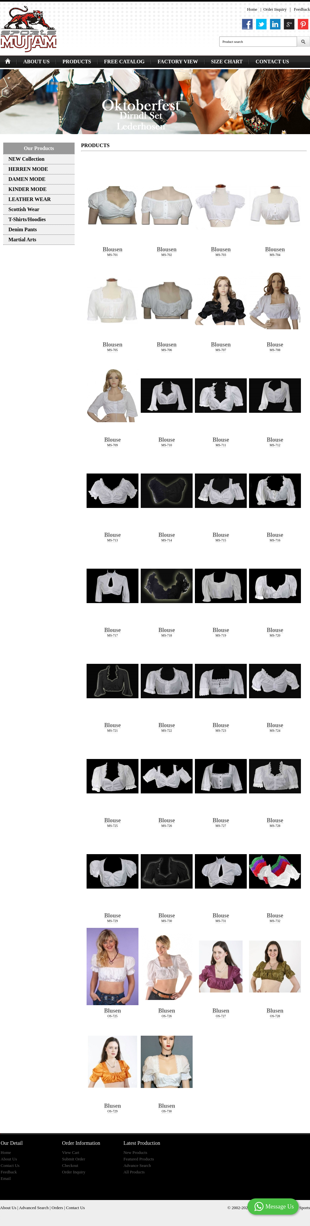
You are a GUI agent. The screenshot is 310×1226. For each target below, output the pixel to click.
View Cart (70, 1152)
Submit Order (73, 1158)
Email (6, 1178)
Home (252, 9)
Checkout (70, 1165)
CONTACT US (272, 61)
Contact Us (10, 1165)
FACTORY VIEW (178, 61)
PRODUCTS (77, 61)
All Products (134, 1171)
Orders (57, 1207)
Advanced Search (34, 1207)
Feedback (302, 9)
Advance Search (137, 1165)
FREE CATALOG (124, 61)
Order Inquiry (275, 9)
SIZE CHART (227, 61)
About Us (9, 1158)
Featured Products (139, 1158)
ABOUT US (36, 61)
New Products (135, 1152)
